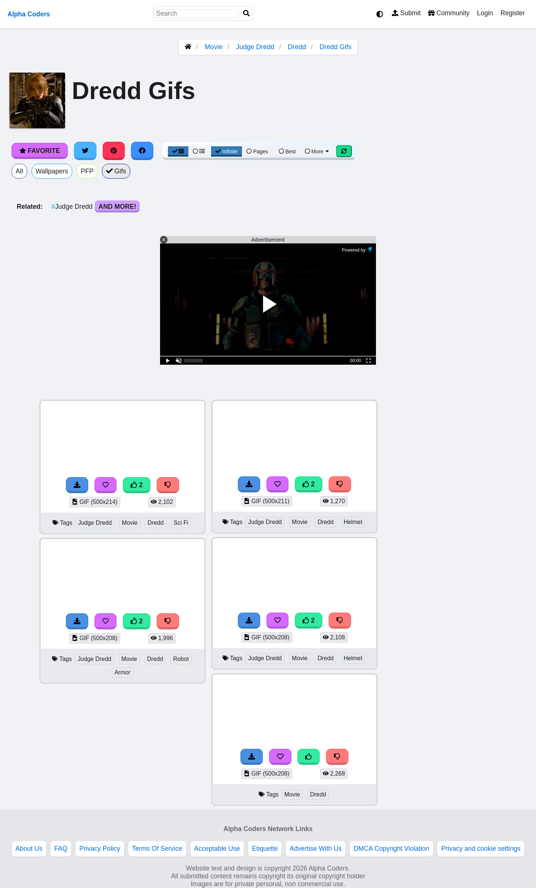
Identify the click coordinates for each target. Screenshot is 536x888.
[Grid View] (178, 151)
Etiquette (265, 848)
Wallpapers (52, 171)
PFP (87, 171)
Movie (214, 47)
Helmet (353, 522)
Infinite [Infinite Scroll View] (226, 151)
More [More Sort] (317, 151)
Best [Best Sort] (287, 151)
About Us (29, 848)
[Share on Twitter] (85, 151)
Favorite (39, 150)
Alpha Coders (28, 14)
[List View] (198, 151)
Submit (406, 13)
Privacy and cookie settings (480, 848)
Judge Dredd (255, 47)
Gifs (116, 171)
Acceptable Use (217, 848)
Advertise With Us (316, 848)
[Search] (246, 13)
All (19, 171)
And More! (117, 206)
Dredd (297, 47)
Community (448, 13)
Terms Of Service (157, 848)
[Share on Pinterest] (114, 151)
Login (485, 13)
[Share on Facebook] (142, 151)
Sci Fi (180, 523)
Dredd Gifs (335, 47)
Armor (122, 672)
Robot (181, 659)
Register (512, 13)
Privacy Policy (99, 848)
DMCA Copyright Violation (391, 848)
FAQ (60, 848)
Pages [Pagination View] (257, 151)
